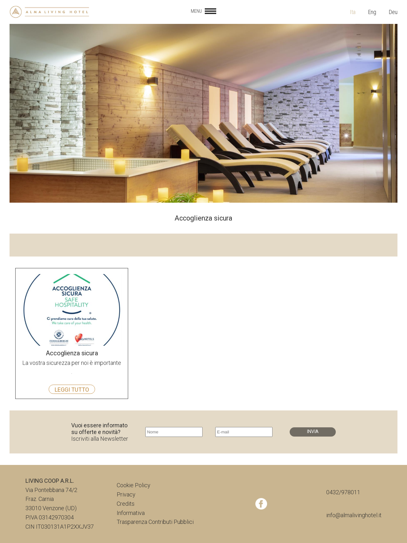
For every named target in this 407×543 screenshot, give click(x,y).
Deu (393, 12)
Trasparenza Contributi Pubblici (155, 521)
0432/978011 (343, 492)
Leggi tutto (72, 389)
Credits (126, 503)
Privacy (126, 494)
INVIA (313, 431)
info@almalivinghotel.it (354, 515)
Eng (372, 12)
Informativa (131, 513)
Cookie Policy (133, 485)
